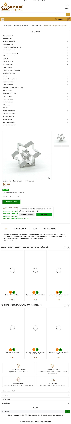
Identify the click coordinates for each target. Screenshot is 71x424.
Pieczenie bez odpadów (10, 125)
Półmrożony (6, 104)
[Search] (33, 14)
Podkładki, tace (7, 67)
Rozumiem (44, 214)
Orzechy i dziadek (8, 90)
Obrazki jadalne (7, 119)
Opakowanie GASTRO (9, 41)
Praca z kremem (7, 96)
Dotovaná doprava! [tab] (49, 229)
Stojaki (5, 76)
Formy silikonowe (8, 84)
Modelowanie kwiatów (9, 93)
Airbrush (5, 58)
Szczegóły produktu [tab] (20, 229)
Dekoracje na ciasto (8, 55)
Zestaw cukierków (8, 44)
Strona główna (36, 31)
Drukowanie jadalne (8, 116)
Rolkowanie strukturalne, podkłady (13, 87)
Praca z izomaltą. (8, 102)
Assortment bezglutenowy (10, 53)
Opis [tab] (5, 229)
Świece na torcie (7, 64)
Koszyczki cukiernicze (9, 73)
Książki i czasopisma (9, 113)
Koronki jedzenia (8, 61)
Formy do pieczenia (8, 81)
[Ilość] (14, 196)
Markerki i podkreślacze (10, 79)
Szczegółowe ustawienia (27, 214)
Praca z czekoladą (8, 99)
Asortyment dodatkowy (9, 122)
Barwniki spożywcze (8, 50)
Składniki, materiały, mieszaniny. (12, 47)
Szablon (5, 107)
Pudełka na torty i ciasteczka (11, 70)
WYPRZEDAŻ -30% (8, 35)
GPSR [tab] (35, 229)
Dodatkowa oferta (8, 38)
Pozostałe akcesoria (9, 110)
